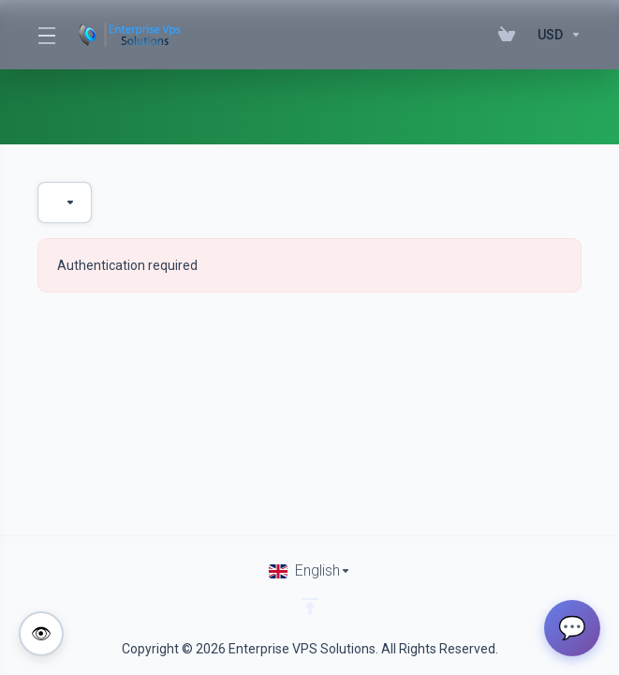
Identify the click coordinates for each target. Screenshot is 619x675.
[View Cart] (510, 35)
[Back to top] (310, 606)
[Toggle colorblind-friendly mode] (41, 633)
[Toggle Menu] (45, 35)
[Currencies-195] (556, 35)
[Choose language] (310, 571)
